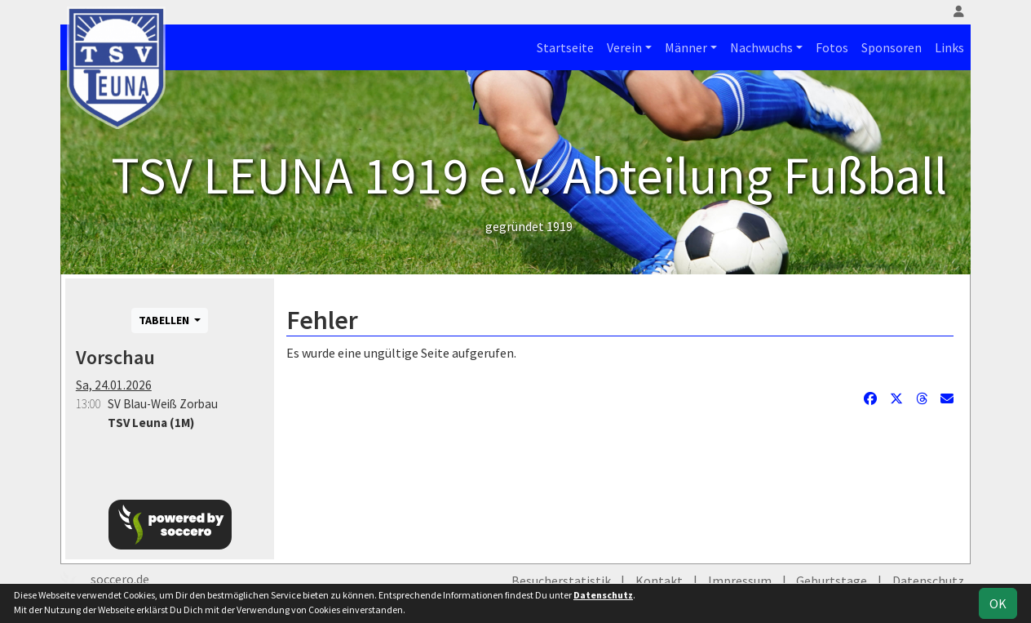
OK (998, 603)
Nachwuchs (761, 47)
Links (949, 47)
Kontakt (659, 580)
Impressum (740, 580)
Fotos (832, 47)
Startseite (565, 47)
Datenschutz (928, 580)
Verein (624, 47)
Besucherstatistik (561, 580)
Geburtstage (831, 580)
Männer (686, 47)
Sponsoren (891, 47)
